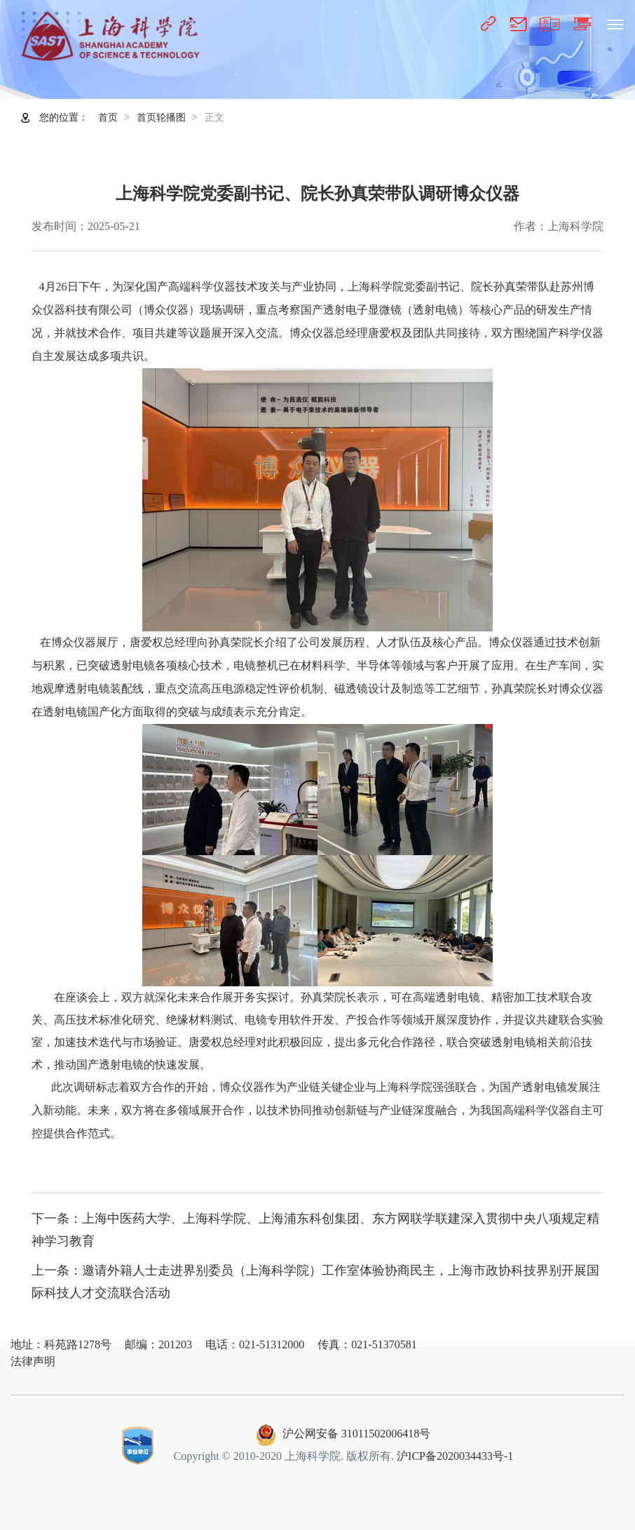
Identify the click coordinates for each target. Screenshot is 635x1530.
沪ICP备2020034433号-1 (455, 1456)
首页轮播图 (161, 117)
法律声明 (33, 1361)
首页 (108, 117)
